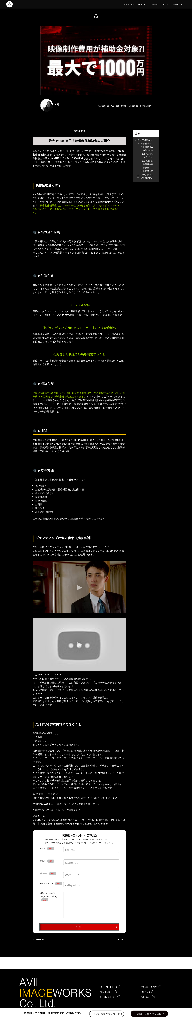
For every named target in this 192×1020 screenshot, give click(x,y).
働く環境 (143, 106)
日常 (150, 106)
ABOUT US (129, 4)
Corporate (121, 106)
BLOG (165, 4)
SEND (78, 927)
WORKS (141, 4)
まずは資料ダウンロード (106, 1014)
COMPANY (154, 4)
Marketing (133, 106)
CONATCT (177, 4)
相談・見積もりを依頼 (149, 1013)
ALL (112, 106)
